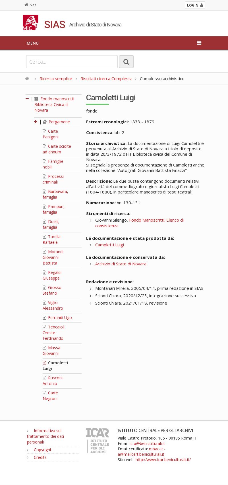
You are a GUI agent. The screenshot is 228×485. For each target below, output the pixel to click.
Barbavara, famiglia (55, 194)
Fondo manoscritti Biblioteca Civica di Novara (54, 104)
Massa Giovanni (51, 350)
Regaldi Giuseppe (52, 275)
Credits (37, 457)
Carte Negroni (50, 395)
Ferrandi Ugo (57, 317)
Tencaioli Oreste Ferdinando (54, 332)
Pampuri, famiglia (54, 209)
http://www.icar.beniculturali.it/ (163, 459)
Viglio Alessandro (53, 305)
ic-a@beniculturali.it (147, 443)
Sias (30, 5)
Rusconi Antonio (53, 380)
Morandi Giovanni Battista (53, 257)
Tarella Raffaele (52, 239)
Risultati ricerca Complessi (106, 78)
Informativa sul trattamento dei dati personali (45, 436)
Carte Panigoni (51, 134)
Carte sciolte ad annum (57, 149)
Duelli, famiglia (51, 224)
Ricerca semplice (56, 78)
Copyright (39, 449)
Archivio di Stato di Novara (120, 264)
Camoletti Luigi (109, 244)
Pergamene (56, 121)
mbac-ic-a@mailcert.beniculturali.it (141, 451)
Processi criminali (53, 179)
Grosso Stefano (52, 290)
